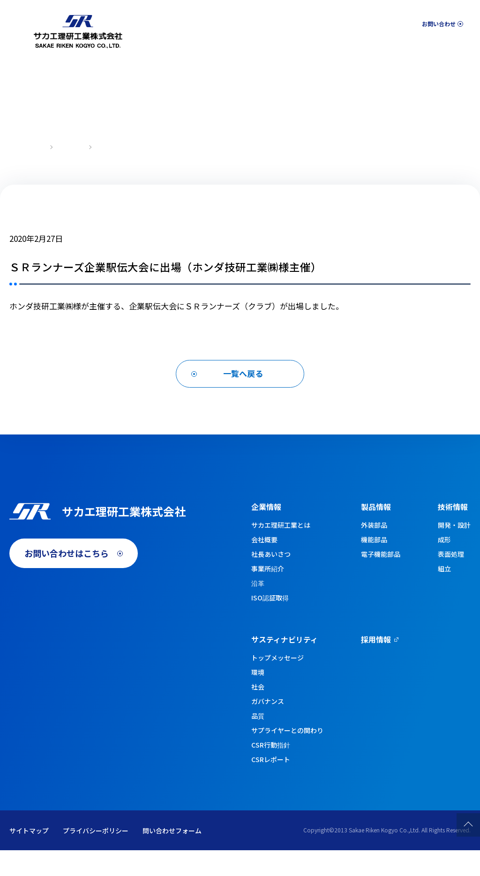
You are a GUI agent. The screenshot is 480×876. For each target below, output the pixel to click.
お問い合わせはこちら (66, 590)
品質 (257, 741)
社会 (257, 712)
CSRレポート (270, 785)
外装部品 (374, 550)
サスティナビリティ (380, 47)
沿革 (257, 609)
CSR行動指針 (270, 770)
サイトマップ (29, 856)
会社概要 (264, 565)
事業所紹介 (267, 594)
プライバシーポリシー (95, 856)
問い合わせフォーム (172, 856)
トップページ (26, 146)
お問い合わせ (436, 21)
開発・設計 (454, 550)
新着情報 (71, 146)
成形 (444, 565)
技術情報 (307, 47)
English (382, 21)
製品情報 (253, 47)
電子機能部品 (380, 579)
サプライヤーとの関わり (287, 756)
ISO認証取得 (270, 623)
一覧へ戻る (243, 394)
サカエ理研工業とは (280, 550)
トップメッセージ (277, 683)
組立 (444, 594)
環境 (257, 698)
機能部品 (374, 565)
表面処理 (451, 579)
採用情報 (455, 47)
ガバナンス (267, 727)
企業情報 (198, 47)
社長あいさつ (271, 579)
